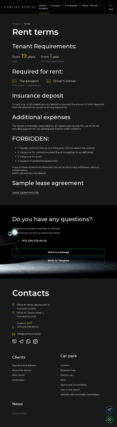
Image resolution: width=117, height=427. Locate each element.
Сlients (44, 5)
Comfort (65, 365)
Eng (111, 9)
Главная (16, 24)
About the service (21, 370)
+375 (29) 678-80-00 (34, 240)
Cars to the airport (70, 389)
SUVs (63, 380)
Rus (110, 5)
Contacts (43, 8)
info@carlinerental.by (29, 334)
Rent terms (18, 375)
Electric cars (67, 375)
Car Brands (72, 5)
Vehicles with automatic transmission (80, 394)
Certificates (18, 380)
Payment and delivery (24, 365)
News (85, 5)
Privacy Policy (19, 413)
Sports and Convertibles (73, 385)
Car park (57, 5)
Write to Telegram (58, 260)
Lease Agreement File (25, 192)
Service (95, 5)
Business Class (68, 370)
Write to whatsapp (58, 252)
